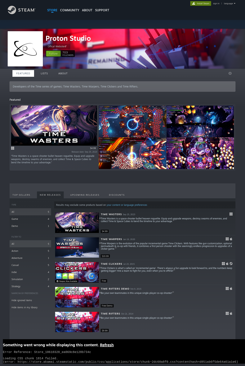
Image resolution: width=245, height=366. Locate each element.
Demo (30, 226)
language (228, 3)
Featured (23, 73)
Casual (30, 265)
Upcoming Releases (85, 195)
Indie (30, 272)
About (87, 10)
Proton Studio (68, 38)
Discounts (117, 195)
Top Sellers (21, 195)
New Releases (50, 195)
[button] (53, 53)
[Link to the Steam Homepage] (24, 13)
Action (30, 250)
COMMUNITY (69, 10)
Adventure (30, 258)
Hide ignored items (21, 300)
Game (30, 219)
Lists (44, 73)
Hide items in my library (24, 307)
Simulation (30, 279)
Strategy (30, 286)
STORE (52, 10)
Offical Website (57, 46)
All (30, 211)
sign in (216, 3)
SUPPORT (102, 10)
